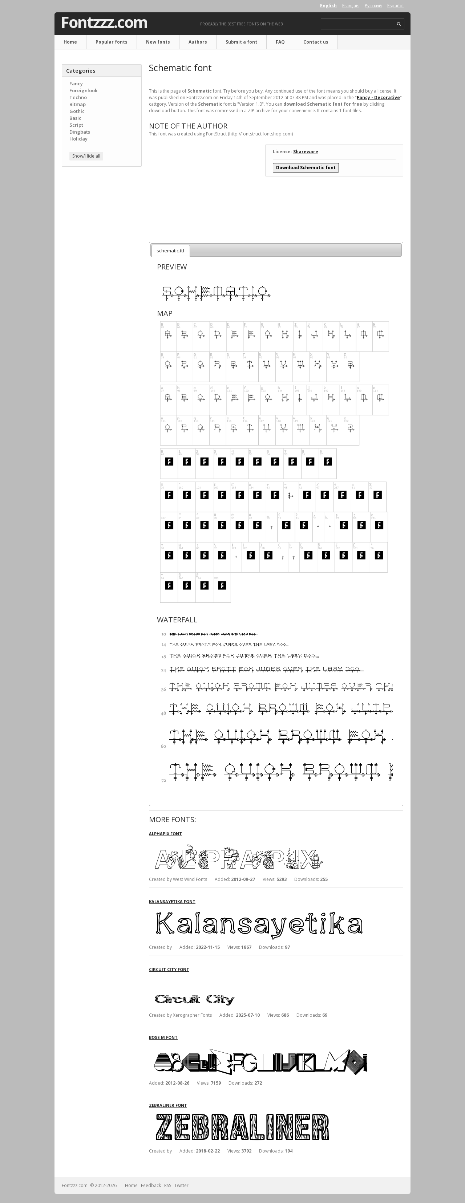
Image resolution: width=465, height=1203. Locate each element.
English (328, 6)
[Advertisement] (102, 289)
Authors (198, 42)
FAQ (280, 42)
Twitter (181, 1185)
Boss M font (163, 1037)
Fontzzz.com (104, 22)
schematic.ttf (171, 250)
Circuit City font (169, 969)
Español (395, 6)
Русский (373, 6)
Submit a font (241, 42)
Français (350, 6)
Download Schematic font (306, 167)
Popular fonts (112, 42)
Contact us (315, 42)
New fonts (158, 42)
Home (70, 42)
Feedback (151, 1185)
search (399, 24)
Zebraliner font (168, 1105)
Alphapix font (165, 833)
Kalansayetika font (172, 901)
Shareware (305, 152)
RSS (167, 1185)
